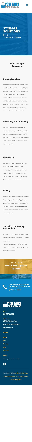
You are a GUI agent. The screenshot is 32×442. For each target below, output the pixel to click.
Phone (5, 312)
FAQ (4, 347)
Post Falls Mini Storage (21, 373)
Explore (5, 332)
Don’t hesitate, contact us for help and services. (19, 285)
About (5, 337)
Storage (5, 344)
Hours (5, 355)
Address (6, 319)
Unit (4, 340)
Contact (5, 350)
